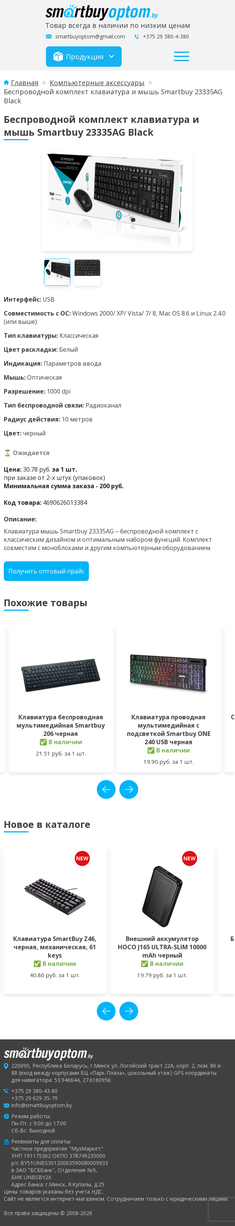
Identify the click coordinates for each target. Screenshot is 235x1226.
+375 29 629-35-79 (34, 1098)
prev (106, 789)
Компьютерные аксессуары (97, 82)
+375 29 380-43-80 (34, 1090)
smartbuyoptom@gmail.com (90, 36)
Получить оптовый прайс (46, 571)
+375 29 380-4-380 (166, 36)
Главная (24, 82)
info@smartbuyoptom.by (41, 1105)
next (128, 789)
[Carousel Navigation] (117, 789)
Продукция (78, 56)
